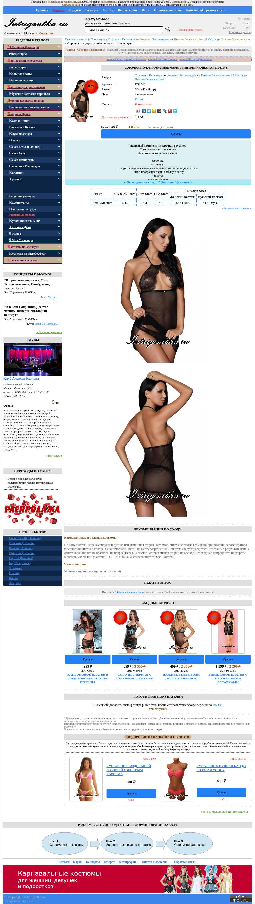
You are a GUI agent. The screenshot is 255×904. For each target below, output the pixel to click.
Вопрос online (127, 10)
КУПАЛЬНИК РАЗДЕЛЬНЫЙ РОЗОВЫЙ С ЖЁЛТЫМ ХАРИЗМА (128, 770)
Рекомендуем (160, 39)
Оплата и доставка (168, 10)
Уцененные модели (22, 214)
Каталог (59, 10)
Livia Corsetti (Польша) (25, 538)
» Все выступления (49, 332)
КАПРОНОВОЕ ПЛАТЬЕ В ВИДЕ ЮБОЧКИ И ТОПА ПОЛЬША (87, 678)
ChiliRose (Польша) (22, 553)
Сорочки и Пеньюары (122, 39)
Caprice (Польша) (21, 558)
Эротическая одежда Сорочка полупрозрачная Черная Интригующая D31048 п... (30, 482)
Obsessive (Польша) (22, 543)
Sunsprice (15, 568)
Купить (176, 134)
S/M (140, 117)
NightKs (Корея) (20, 563)
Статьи (108, 10)
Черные (145, 39)
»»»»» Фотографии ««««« (195, 59)
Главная (42, 10)
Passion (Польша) (21, 548)
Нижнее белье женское (188, 39)
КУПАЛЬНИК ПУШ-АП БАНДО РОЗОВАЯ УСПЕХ (221, 768)
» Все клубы (54, 456)
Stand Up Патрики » (46, 323)
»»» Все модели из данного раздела (224, 811)
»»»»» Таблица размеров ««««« (126, 59)
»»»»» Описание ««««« (162, 59)
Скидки (75, 10)
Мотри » (53, 296)
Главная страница (76, 39)
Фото (145, 10)
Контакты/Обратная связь (205, 10)
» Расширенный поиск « (190, 29)
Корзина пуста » (240, 32)
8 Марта (210, 39)
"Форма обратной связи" (130, 591)
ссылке (217, 705)
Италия (14, 573)
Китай (13, 578)
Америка (15, 583)
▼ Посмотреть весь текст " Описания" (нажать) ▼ (157, 182)
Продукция (98, 39)
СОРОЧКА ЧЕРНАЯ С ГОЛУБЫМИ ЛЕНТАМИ (134, 676)
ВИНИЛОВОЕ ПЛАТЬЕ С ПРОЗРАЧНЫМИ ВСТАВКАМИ (227, 678)
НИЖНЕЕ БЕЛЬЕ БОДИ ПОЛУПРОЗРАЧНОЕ (181, 676)
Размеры (91, 10)
